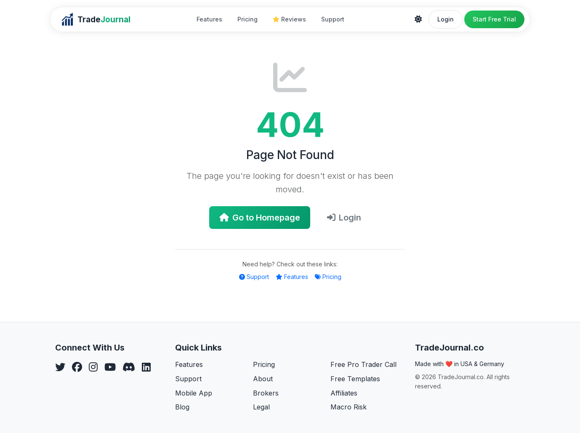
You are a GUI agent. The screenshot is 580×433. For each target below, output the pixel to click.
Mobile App (193, 393)
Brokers (266, 393)
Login (445, 19)
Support (332, 19)
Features (209, 19)
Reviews (289, 19)
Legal (261, 407)
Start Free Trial (494, 19)
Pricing (247, 19)
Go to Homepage (259, 218)
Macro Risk (348, 407)
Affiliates (343, 393)
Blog (182, 407)
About (263, 379)
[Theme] (418, 19)
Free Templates (355, 379)
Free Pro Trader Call (363, 364)
